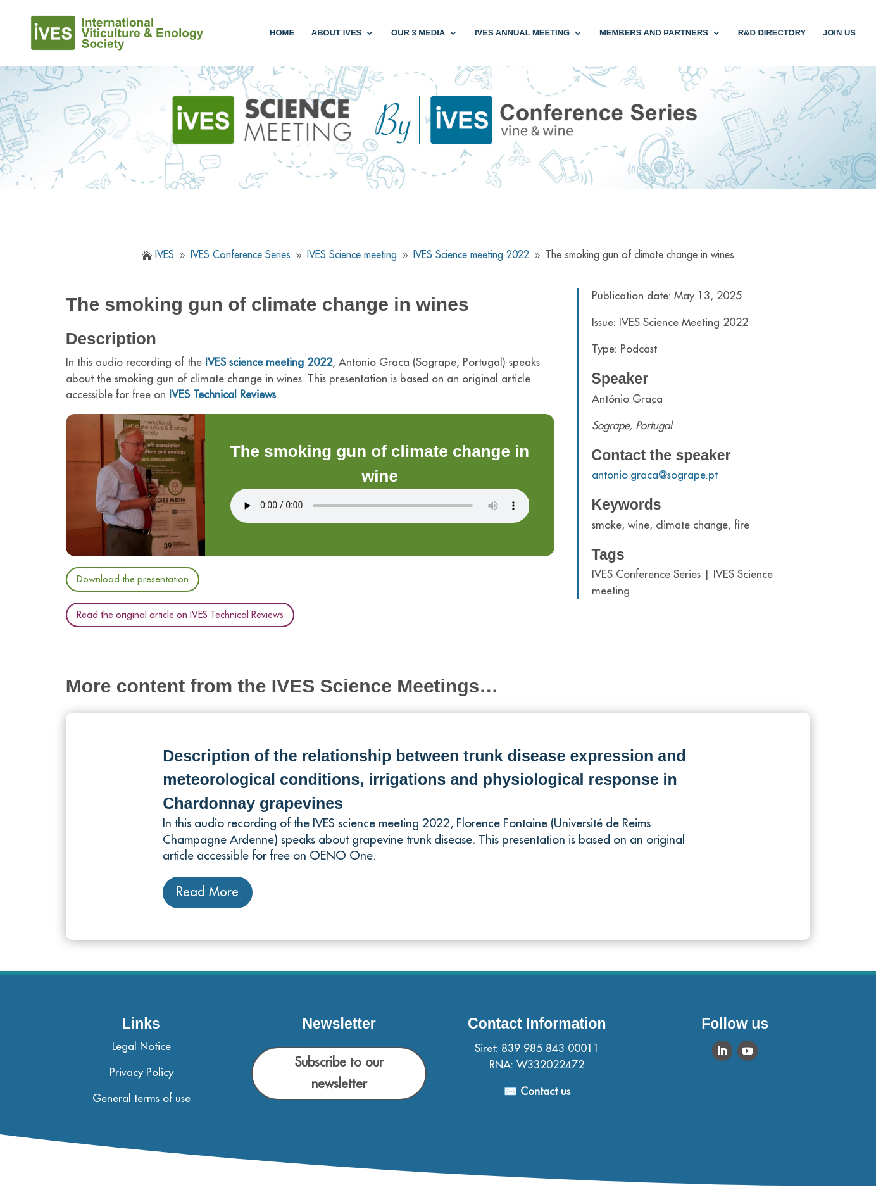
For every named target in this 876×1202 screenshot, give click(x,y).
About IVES (336, 32)
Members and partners (653, 32)
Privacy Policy (141, 1072)
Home (282, 32)
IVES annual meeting (522, 32)
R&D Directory (772, 32)
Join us (839, 32)
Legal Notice (141, 1046)
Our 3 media (418, 32)
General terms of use (141, 1098)
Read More (208, 892)
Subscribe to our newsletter (339, 1073)
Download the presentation (133, 579)
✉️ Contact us (537, 1091)
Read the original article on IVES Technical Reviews (180, 615)
